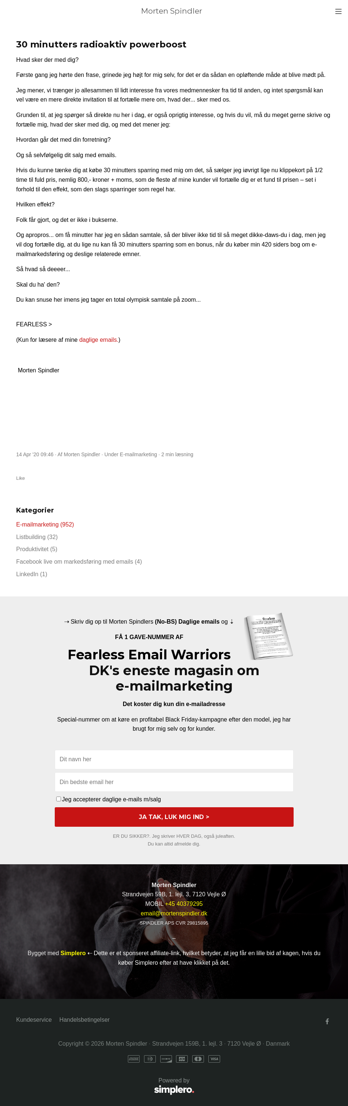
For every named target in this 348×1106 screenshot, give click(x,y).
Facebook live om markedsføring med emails (79, 562)
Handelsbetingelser (84, 1020)
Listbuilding (37, 537)
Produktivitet (36, 549)
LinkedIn (31, 574)
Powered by (105, 1086)
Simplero (73, 953)
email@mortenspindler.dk (174, 913)
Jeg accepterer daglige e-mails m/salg (108, 799)
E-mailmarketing (138, 454)
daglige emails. (99, 340)
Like (20, 478)
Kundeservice (34, 1020)
